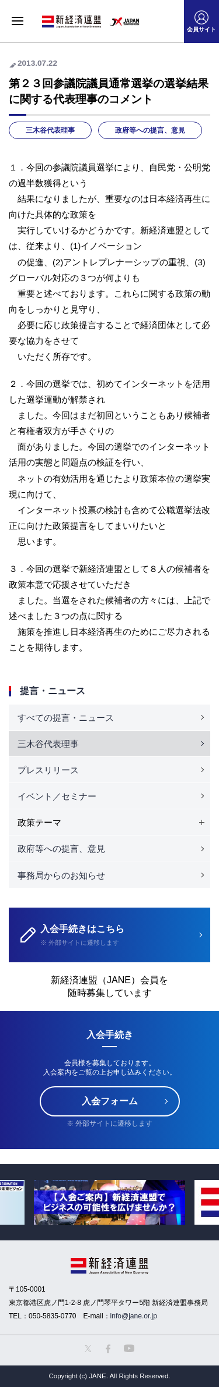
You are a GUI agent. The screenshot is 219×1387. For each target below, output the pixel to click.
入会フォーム (110, 1101)
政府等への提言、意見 (150, 130)
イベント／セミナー (57, 796)
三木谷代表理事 (50, 130)
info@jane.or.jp (133, 1316)
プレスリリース (48, 770)
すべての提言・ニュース (66, 718)
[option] (109, 1202)
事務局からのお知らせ (61, 875)
